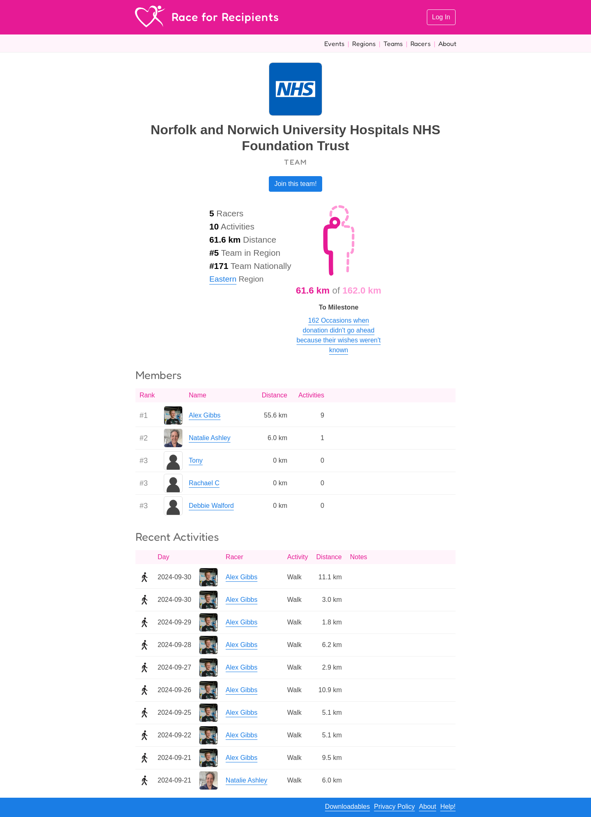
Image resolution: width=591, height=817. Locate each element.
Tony (196, 460)
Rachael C (204, 483)
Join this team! (295, 183)
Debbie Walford (211, 505)
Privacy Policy (394, 806)
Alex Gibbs (204, 415)
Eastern (222, 279)
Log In (441, 17)
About (447, 43)
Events (334, 43)
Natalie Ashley (209, 437)
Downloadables (347, 806)
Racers (420, 43)
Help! (448, 806)
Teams (393, 43)
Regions (364, 43)
